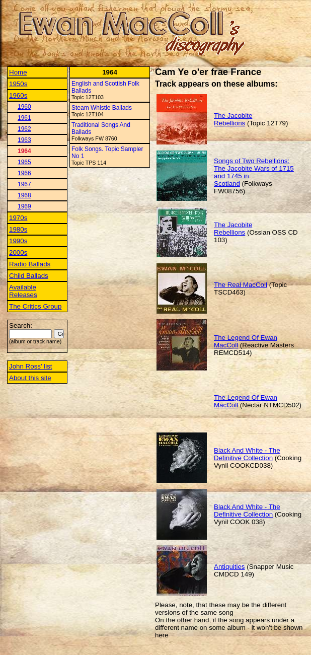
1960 (24, 106)
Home (18, 72)
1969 (24, 206)
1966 (24, 173)
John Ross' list (30, 366)
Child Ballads (28, 275)
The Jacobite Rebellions (233, 119)
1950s (18, 84)
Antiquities (229, 566)
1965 (24, 162)
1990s (18, 241)
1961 (24, 117)
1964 (24, 151)
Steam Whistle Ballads (101, 107)
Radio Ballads (29, 264)
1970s (18, 218)
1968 (24, 195)
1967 (24, 184)
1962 (24, 128)
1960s (18, 95)
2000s (18, 252)
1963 (24, 139)
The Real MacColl (240, 284)
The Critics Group (35, 306)
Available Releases (23, 291)
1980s (18, 229)
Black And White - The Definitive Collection (247, 454)
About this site (30, 378)
